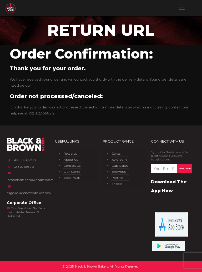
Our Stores (72, 172)
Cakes (116, 153)
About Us (71, 159)
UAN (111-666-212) (21, 160)
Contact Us (72, 166)
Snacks (117, 184)
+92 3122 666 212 (41, 113)
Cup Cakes (120, 166)
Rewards (70, 153)
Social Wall (72, 178)
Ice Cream (119, 159)
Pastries (117, 178)
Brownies (119, 172)
